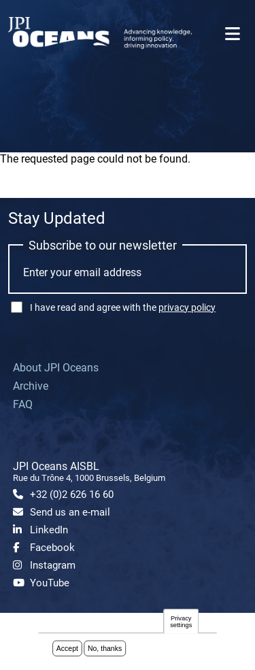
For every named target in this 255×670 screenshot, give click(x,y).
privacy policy (187, 307)
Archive (30, 386)
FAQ (23, 404)
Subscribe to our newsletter (103, 245)
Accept (67, 649)
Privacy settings (181, 622)
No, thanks (105, 649)
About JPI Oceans (56, 367)
